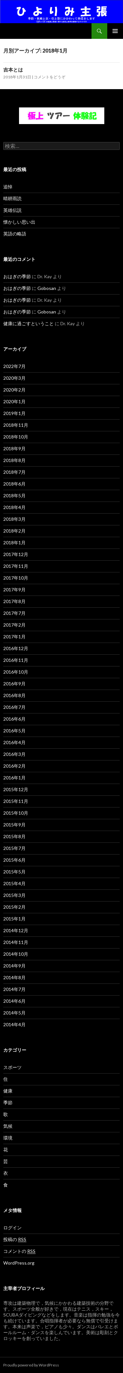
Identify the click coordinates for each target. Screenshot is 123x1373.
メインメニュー (115, 31)
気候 (7, 1126)
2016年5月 (14, 730)
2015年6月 (14, 860)
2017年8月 (14, 601)
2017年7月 (14, 613)
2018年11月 (15, 425)
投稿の (14, 1239)
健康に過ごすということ (28, 323)
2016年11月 (15, 660)
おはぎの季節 (17, 276)
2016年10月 (15, 672)
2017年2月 (14, 625)
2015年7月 (14, 848)
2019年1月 (14, 413)
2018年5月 (14, 495)
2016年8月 (14, 695)
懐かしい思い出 (19, 222)
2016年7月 (14, 707)
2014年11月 (15, 942)
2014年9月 (14, 965)
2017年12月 (15, 554)
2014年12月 (15, 930)
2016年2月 (14, 766)
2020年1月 (14, 401)
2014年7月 (14, 989)
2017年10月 (15, 578)
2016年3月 (14, 754)
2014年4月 (14, 1024)
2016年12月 (15, 648)
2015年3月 (14, 895)
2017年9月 (14, 589)
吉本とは (13, 69)
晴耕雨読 (12, 198)
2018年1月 (14, 542)
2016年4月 (14, 742)
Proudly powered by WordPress (31, 1365)
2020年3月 (14, 378)
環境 (7, 1138)
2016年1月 (14, 777)
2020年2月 (14, 389)
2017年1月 (14, 636)
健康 (7, 1091)
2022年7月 (14, 366)
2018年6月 (14, 484)
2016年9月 (14, 683)
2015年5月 (14, 871)
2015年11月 (15, 801)
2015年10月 (15, 813)
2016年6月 (14, 719)
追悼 (7, 186)
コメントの (19, 1251)
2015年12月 (15, 789)
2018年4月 (14, 507)
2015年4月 (14, 883)
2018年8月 (14, 460)
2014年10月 (15, 954)
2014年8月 (14, 977)
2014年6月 (14, 1001)
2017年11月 (15, 566)
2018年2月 (14, 531)
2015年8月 (14, 836)
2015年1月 (14, 918)
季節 (7, 1102)
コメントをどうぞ (49, 76)
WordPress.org (18, 1263)
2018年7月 (14, 472)
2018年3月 (14, 519)
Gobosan (46, 288)
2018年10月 (15, 436)
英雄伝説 (12, 210)
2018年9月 (14, 448)
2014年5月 (14, 1012)
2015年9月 (14, 824)
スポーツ (12, 1067)
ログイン (12, 1227)
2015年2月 (14, 907)
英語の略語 (14, 233)
